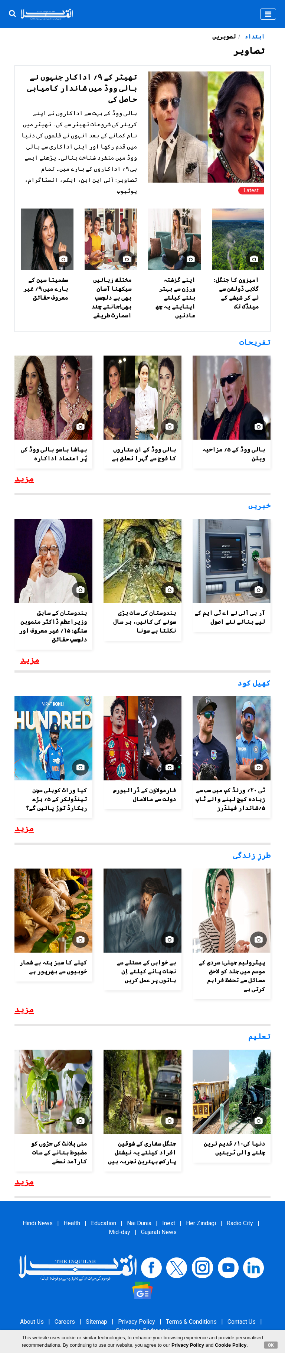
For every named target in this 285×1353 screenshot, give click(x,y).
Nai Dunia (139, 1223)
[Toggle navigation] (268, 14)
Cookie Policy (230, 1345)
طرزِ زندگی (252, 855)
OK (271, 1345)
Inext (168, 1223)
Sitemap (96, 1321)
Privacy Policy (136, 1321)
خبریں (259, 505)
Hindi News (38, 1223)
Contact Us (241, 1321)
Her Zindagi (201, 1223)
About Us (32, 1321)
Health (71, 1223)
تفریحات (255, 342)
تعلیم (259, 1036)
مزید (24, 478)
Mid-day (119, 1232)
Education (103, 1223)
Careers (65, 1321)
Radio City (240, 1223)
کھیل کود (254, 683)
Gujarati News (159, 1232)
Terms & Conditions (191, 1321)
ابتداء (254, 36)
